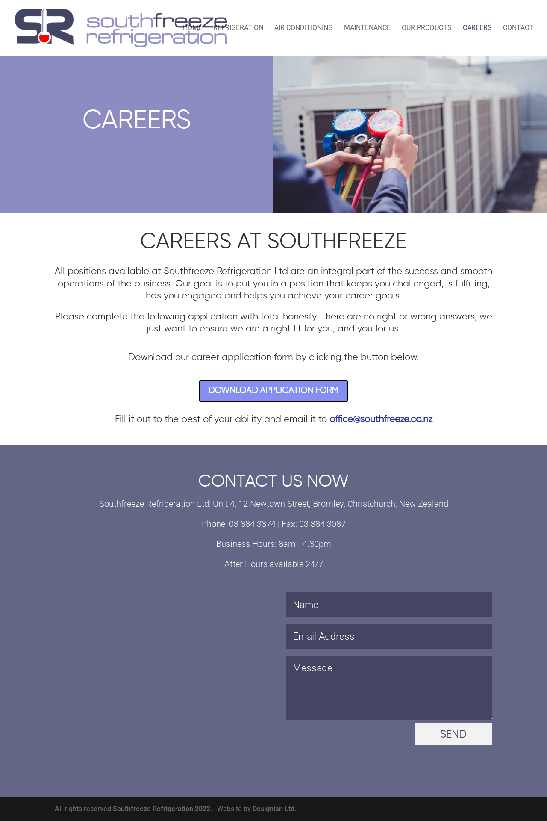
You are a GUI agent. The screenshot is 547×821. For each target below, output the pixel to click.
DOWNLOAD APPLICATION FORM (273, 390)
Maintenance (367, 28)
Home (192, 28)
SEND (453, 734)
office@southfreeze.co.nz (380, 419)
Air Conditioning (303, 28)
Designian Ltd (273, 809)
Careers (477, 28)
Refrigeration (238, 28)
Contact (518, 28)
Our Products (427, 28)
